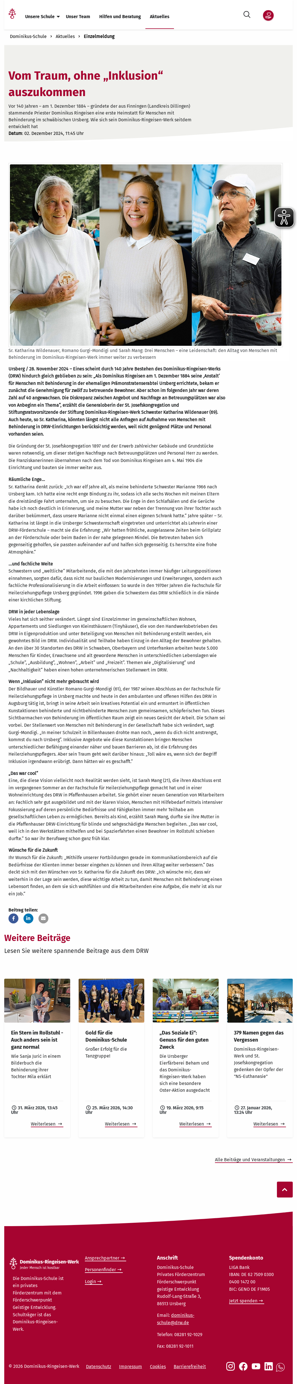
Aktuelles (65, 36)
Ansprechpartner (102, 1258)
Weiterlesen (44, 1124)
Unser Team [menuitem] (78, 16)
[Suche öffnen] (246, 13)
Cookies (158, 1366)
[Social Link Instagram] (231, 1369)
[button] (13, 918)
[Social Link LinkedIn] (270, 1369)
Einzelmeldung (99, 36)
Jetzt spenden (243, 1301)
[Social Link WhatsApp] (281, 1370)
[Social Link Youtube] (257, 1369)
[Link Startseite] (12, 17)
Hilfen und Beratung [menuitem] (120, 16)
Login (90, 1281)
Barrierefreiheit (190, 1366)
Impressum (130, 1366)
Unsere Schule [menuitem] (40, 16)
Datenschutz (98, 1366)
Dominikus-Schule (28, 36)
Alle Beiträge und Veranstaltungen (250, 1159)
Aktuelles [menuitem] (159, 16)
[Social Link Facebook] (244, 1369)
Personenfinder (100, 1269)
